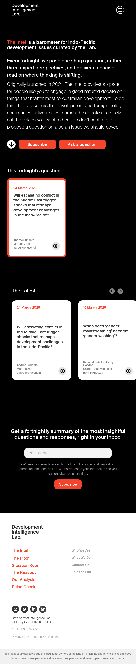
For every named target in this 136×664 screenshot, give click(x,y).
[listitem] (41, 342)
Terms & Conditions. (47, 637)
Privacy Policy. (21, 637)
